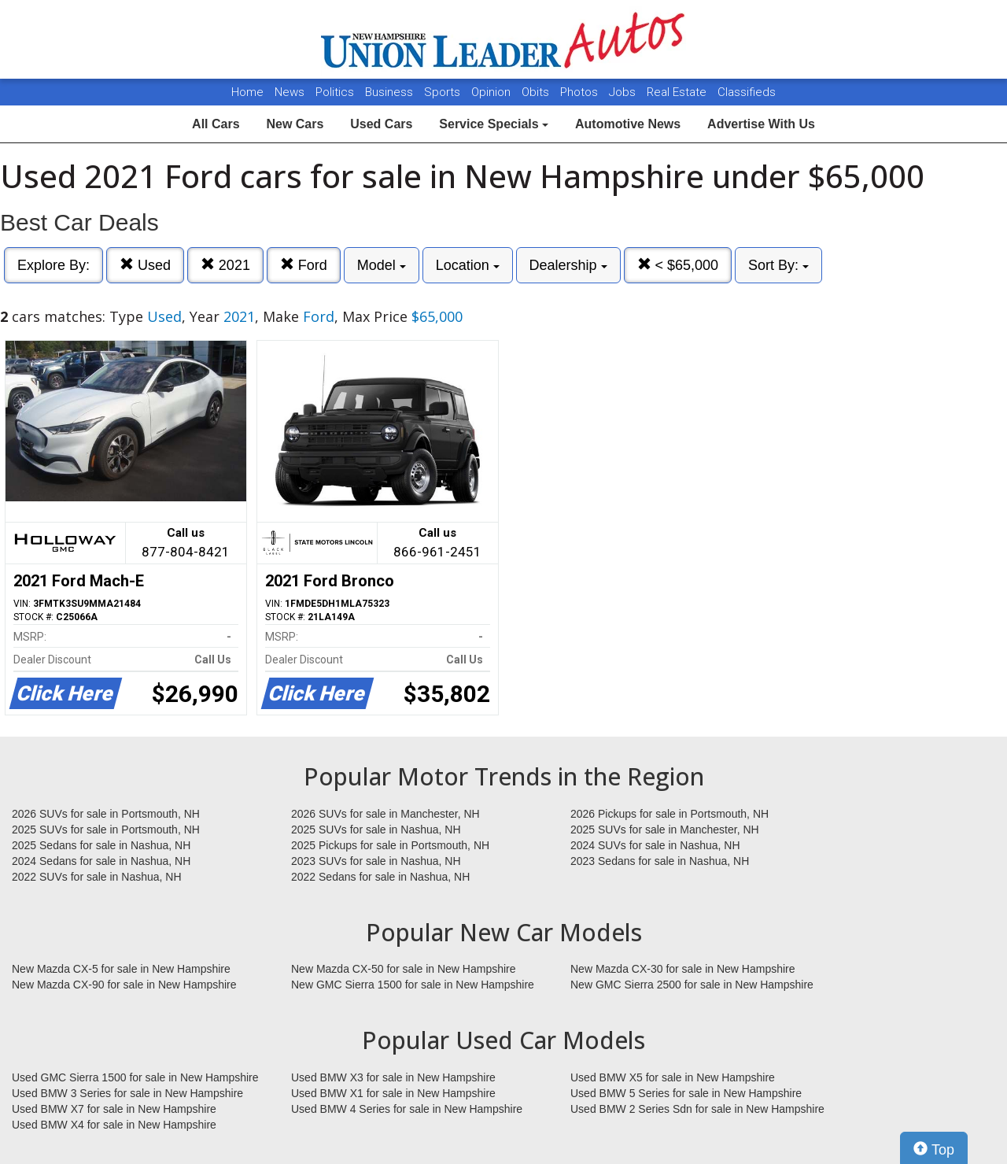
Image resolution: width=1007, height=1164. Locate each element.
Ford (303, 265)
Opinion (492, 92)
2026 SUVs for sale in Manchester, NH (385, 813)
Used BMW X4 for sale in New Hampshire (114, 1124)
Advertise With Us (761, 124)
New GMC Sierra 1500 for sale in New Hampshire (412, 984)
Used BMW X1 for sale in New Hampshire (393, 1093)
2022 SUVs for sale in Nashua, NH (97, 876)
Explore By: (53, 265)
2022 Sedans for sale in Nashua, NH (380, 876)
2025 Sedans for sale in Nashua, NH (101, 845)
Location (468, 265)
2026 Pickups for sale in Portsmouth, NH (669, 813)
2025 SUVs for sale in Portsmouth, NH (106, 829)
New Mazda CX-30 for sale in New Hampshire (682, 969)
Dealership (568, 265)
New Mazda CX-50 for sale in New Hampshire (403, 969)
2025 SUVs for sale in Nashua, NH (376, 829)
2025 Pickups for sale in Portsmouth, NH (390, 845)
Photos (580, 92)
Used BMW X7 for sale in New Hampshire (114, 1109)
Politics (334, 92)
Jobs (624, 92)
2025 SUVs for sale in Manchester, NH (664, 829)
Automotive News (628, 124)
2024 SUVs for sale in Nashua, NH (655, 845)
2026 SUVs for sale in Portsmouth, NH (106, 813)
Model (381, 265)
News (289, 92)
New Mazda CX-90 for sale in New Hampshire (124, 984)
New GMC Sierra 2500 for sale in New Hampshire (691, 984)
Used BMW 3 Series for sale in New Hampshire (127, 1093)
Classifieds (746, 92)
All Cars (215, 124)
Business (390, 92)
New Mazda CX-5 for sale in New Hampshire (121, 969)
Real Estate (678, 92)
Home (247, 92)
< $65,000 (678, 265)
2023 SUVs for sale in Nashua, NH (376, 861)
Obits (537, 92)
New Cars (294, 124)
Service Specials (493, 124)
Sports (443, 92)
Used (145, 265)
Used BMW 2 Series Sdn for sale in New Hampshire (697, 1109)
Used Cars (381, 124)
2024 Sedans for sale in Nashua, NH (101, 861)
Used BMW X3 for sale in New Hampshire (393, 1077)
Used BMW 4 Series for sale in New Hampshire (406, 1109)
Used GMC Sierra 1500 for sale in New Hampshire (135, 1077)
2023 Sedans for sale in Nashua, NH (659, 861)
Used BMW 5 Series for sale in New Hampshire (686, 1093)
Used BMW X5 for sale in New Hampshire (672, 1077)
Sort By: (778, 265)
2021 (225, 265)
